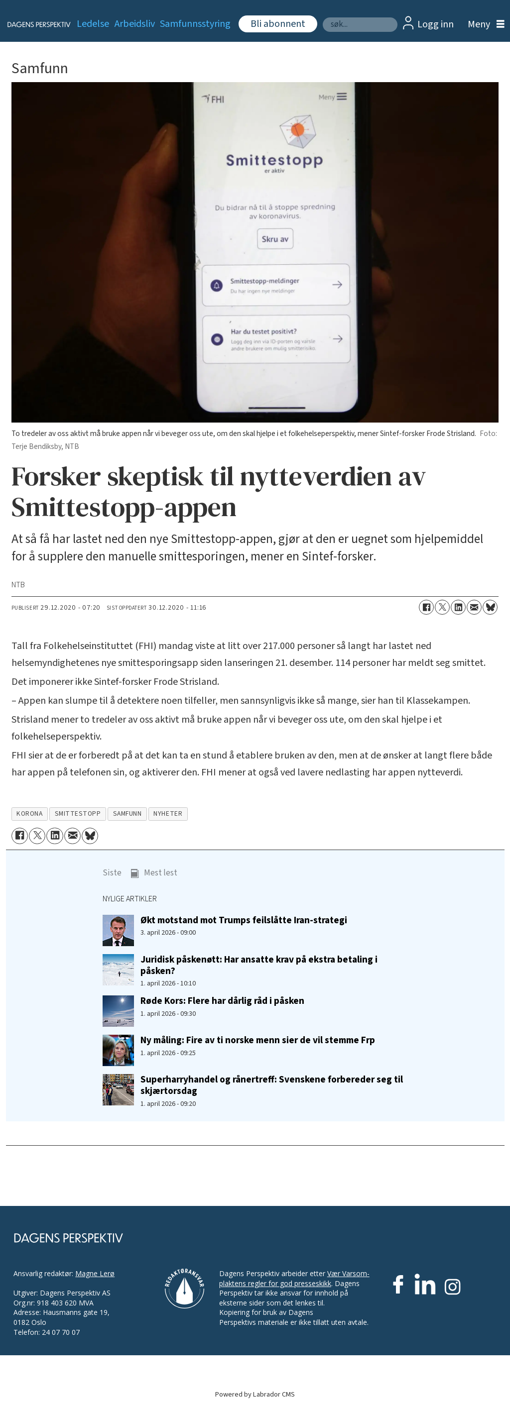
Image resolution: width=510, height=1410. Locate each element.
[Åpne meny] (484, 24)
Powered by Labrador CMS (255, 1394)
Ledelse (93, 24)
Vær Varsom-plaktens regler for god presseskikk (294, 1278)
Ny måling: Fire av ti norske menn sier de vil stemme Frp (257, 1040)
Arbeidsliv (135, 24)
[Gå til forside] (33, 24)
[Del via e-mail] (474, 607)
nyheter (167, 813)
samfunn (127, 813)
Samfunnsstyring (195, 24)
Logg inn (435, 24)
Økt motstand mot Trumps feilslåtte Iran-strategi (243, 920)
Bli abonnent (278, 24)
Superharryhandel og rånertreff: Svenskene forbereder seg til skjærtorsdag (271, 1085)
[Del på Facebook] (426, 607)
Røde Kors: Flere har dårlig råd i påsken (222, 1001)
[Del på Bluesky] (490, 607)
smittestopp (78, 813)
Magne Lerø (95, 1273)
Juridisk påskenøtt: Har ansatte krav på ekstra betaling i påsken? (259, 965)
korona (29, 813)
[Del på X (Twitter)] (442, 607)
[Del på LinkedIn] (458, 607)
